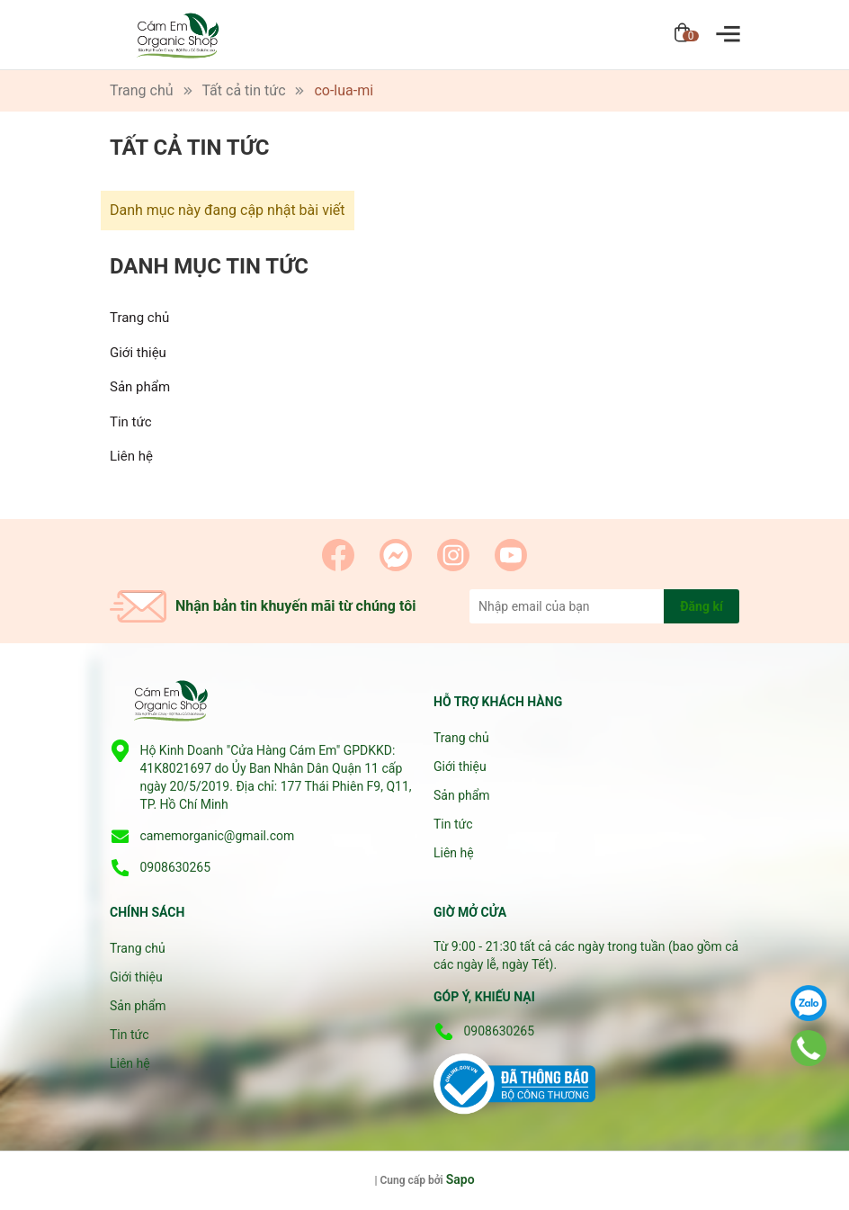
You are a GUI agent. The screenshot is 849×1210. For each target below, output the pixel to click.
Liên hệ (131, 456)
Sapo (460, 1179)
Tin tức (131, 422)
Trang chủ (139, 317)
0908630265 (174, 867)
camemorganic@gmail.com (216, 836)
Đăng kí (701, 606)
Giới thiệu (138, 353)
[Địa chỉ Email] (604, 606)
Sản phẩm (140, 387)
